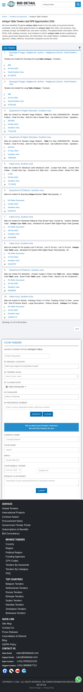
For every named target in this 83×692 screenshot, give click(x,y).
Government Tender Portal (16, 525)
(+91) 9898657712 (27, 665)
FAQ (8, 573)
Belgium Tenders (15, 584)
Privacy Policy (49, 688)
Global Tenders (10, 508)
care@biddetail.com (27, 657)
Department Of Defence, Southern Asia (26, 190)
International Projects (13, 512)
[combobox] (41, 366)
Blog (4, 640)
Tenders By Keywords (17, 565)
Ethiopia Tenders (15, 596)
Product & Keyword (15, 476)
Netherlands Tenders (17, 588)
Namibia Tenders (15, 604)
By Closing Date (12, 382)
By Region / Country (14, 362)
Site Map (7, 623)
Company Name (12, 435)
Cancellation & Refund (14, 636)
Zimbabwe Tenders (16, 609)
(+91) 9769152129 (27, 661)
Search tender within (23, 349)
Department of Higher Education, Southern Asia (30, 110)
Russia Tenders (14, 592)
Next (77, 329)
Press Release (10, 632)
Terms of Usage (35, 688)
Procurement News (12, 521)
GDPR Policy (9, 644)
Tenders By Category (17, 569)
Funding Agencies (15, 556)
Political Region (14, 552)
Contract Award (10, 517)
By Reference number (15, 403)
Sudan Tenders (14, 600)
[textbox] (42, 366)
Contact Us (8, 627)
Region (9, 548)
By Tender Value (12, 372)
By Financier (10, 392)
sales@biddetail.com (27, 653)
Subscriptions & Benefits (15, 529)
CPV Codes (12, 560)
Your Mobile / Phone (15, 466)
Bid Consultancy (11, 533)
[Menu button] (4, 4)
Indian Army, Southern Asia (21, 164)
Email (7, 455)
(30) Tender (9, 48)
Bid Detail (41, 685)
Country (10, 544)
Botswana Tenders (16, 613)
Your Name (10, 445)
